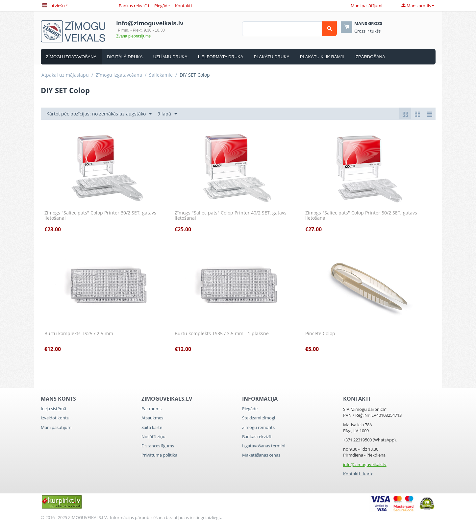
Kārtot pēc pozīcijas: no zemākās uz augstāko (99, 114)
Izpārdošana (369, 56)
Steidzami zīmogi (258, 418)
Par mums (151, 409)
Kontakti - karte (358, 474)
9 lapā (167, 114)
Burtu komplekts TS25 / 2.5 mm (78, 334)
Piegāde (162, 6)
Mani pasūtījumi (366, 6)
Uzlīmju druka (170, 56)
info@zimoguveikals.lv (365, 464)
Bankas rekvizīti (134, 6)
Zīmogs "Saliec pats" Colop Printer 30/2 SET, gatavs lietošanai (100, 215)
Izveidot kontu (55, 418)
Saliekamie (161, 75)
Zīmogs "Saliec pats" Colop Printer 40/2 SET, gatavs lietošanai (231, 215)
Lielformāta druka (220, 56)
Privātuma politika (159, 455)
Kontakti (183, 6)
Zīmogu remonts (258, 427)
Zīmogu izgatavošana (71, 56)
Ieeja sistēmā (53, 409)
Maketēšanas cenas (261, 455)
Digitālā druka (124, 56)
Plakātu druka (271, 56)
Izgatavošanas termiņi (263, 446)
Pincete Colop (320, 334)
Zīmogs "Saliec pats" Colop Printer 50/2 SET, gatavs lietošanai (361, 215)
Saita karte (151, 427)
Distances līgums (157, 446)
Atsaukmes (152, 418)
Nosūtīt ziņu (153, 436)
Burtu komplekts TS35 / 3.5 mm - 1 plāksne (222, 334)
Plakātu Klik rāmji (322, 56)
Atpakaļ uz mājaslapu (65, 75)
